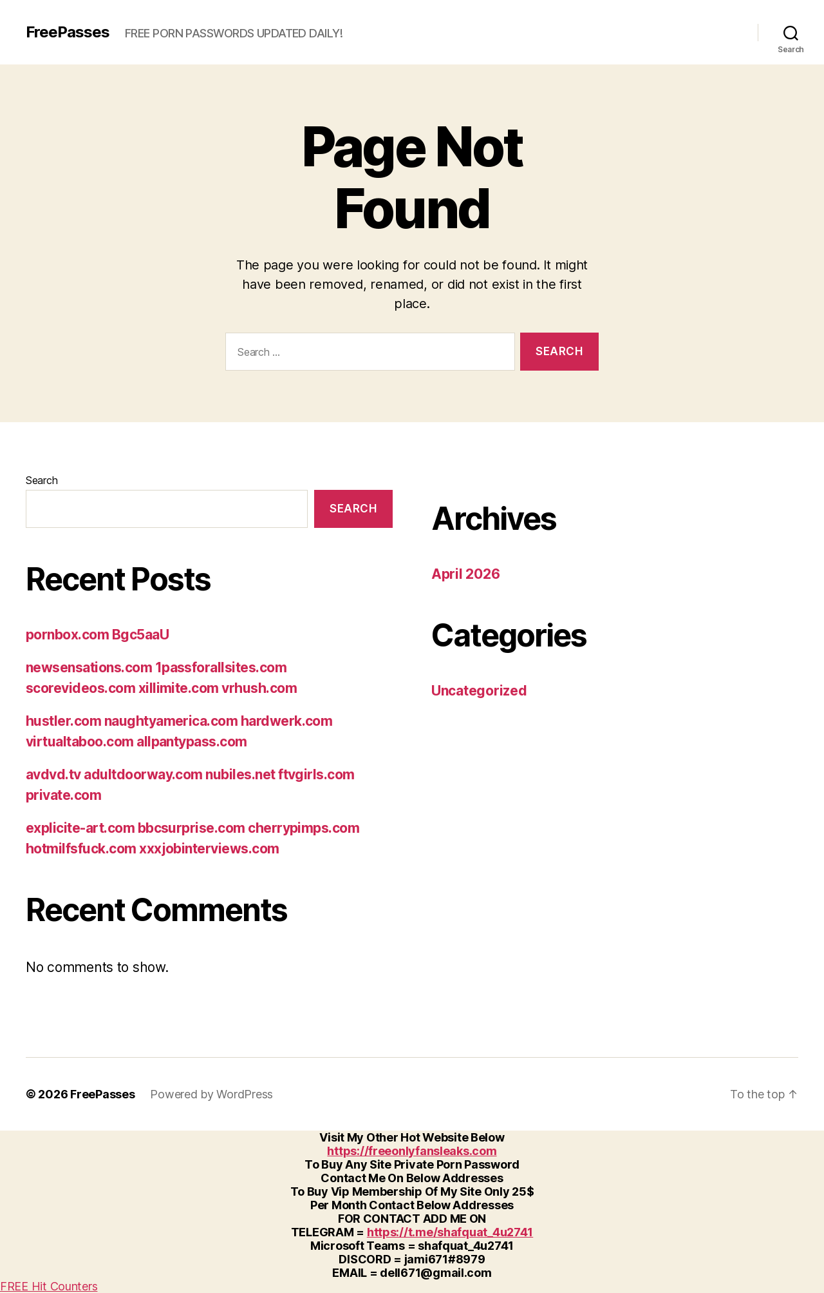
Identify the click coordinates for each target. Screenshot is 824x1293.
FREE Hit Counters (48, 1286)
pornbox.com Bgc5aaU (97, 635)
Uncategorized (479, 691)
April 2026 (465, 574)
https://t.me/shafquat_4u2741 (450, 1232)
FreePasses (67, 32)
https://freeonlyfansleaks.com (411, 1151)
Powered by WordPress (211, 1094)
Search (41, 480)
